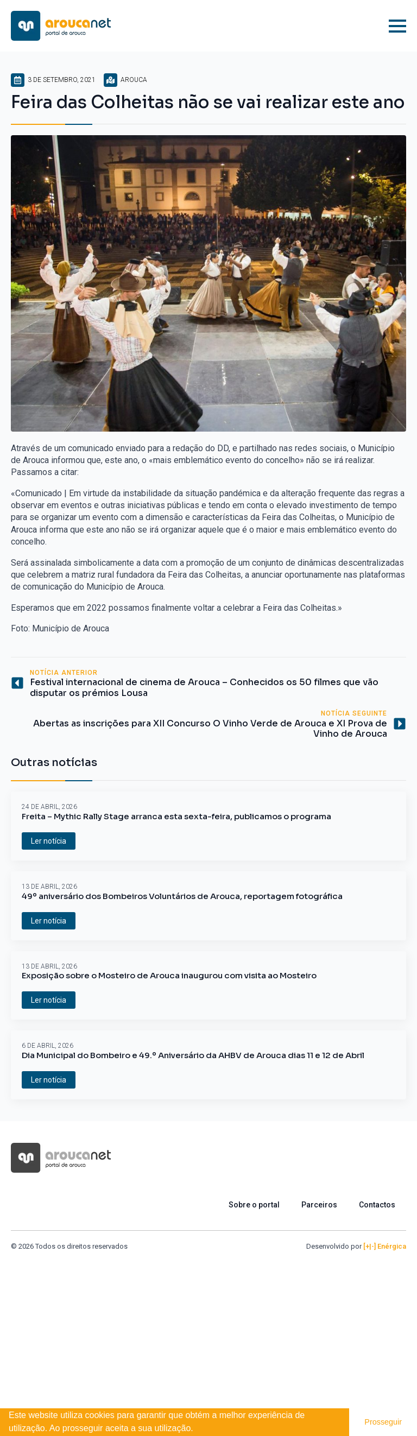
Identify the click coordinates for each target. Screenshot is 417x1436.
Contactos (377, 1204)
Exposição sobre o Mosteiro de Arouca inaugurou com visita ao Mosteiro (169, 975)
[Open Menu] (397, 26)
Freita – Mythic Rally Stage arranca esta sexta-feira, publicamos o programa (176, 816)
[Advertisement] (208, 1333)
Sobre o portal (254, 1204)
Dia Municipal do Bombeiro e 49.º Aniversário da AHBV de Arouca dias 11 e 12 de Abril (193, 1055)
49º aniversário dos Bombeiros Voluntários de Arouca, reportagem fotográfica (182, 896)
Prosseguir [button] (383, 1422)
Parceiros (319, 1204)
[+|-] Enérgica (384, 1246)
